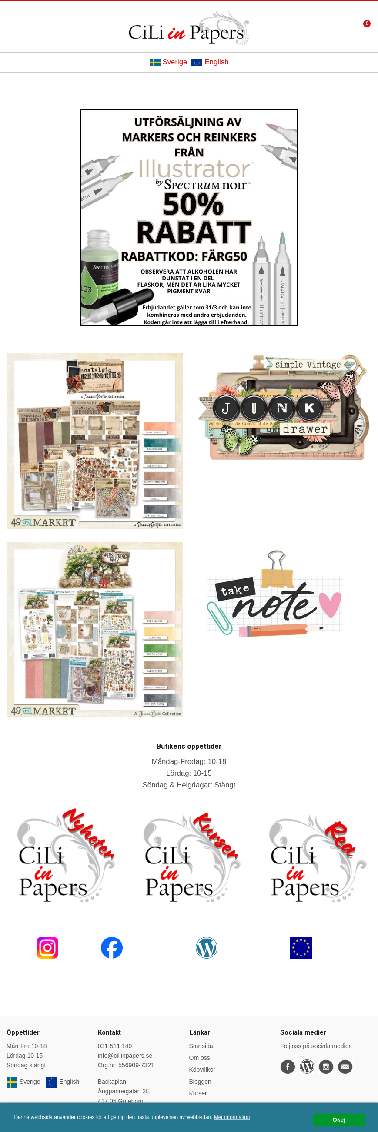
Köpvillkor (202, 1069)
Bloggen (200, 1081)
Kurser (198, 1093)
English (209, 62)
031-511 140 (115, 1045)
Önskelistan (205, 1105)
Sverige (168, 62)
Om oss (199, 1057)
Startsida (201, 1045)
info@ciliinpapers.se (125, 1055)
